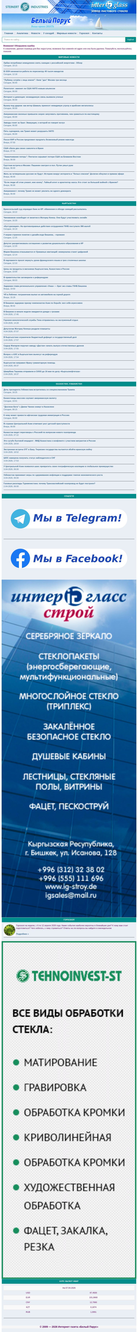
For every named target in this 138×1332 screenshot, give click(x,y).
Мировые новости (67, 33)
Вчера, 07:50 (9, 142)
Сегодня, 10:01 (10, 401)
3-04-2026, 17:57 (11, 340)
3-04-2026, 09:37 (11, 366)
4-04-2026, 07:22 (11, 435)
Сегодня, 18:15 (10, 65)
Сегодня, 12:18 (10, 74)
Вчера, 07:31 (9, 151)
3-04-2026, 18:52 (11, 452)
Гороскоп (84, 33)
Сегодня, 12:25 (10, 237)
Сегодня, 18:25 (10, 392)
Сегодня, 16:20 (10, 220)
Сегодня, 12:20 (10, 246)
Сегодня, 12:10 (10, 263)
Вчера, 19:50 (9, 289)
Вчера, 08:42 (9, 306)
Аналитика (22, 33)
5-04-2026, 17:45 (11, 314)
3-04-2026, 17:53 (11, 461)
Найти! (130, 39)
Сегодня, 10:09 (10, 272)
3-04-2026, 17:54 (11, 357)
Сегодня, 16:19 (10, 229)
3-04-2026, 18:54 (11, 444)
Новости (35, 33)
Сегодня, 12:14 (10, 255)
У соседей (48, 33)
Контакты (97, 33)
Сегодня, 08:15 (10, 409)
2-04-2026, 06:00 (11, 486)
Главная (8, 33)
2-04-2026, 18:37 (11, 374)
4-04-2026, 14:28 (11, 323)
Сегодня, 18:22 (10, 212)
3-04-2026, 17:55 (11, 348)
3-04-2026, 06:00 (11, 469)
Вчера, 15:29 (9, 297)
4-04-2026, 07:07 (11, 331)
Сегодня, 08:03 (10, 280)
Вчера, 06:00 (9, 160)
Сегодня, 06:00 (10, 83)
